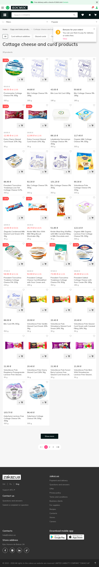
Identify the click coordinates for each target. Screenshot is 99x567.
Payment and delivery (59, 480)
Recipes (53, 509)
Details (65, 2)
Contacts (53, 513)
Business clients (56, 501)
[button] (74, 15)
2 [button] (49, 447)
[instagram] (12, 550)
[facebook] (5, 550)
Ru (11, 484)
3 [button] (53, 447)
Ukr (4, 484)
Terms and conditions (59, 497)
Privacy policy (55, 493)
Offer (52, 489)
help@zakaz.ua (9, 535)
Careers (53, 521)
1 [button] (45, 447)
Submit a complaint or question (15, 505)
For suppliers (55, 505)
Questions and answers (12, 501)
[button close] (97, 2)
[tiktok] (26, 550)
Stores (52, 517)
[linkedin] (19, 550)
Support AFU (9, 490)
